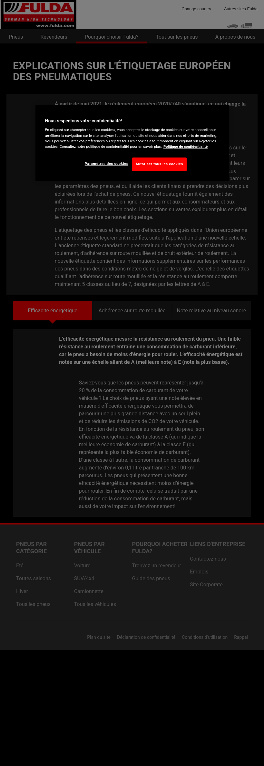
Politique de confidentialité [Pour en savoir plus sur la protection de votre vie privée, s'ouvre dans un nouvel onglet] (185, 146)
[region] (132, 143)
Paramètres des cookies (106, 163)
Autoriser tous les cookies (159, 164)
